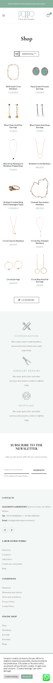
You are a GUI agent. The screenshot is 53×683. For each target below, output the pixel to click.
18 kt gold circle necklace (13, 87)
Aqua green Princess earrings (40, 87)
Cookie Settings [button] (11, 676)
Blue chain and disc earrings (13, 126)
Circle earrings (13, 279)
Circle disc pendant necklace (39, 242)
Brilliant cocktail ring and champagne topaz (13, 203)
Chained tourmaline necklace (40, 203)
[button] (48, 15)
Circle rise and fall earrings (39, 280)
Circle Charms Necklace (13, 241)
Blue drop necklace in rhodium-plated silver (13, 164)
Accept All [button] (27, 676)
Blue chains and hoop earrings (40, 126)
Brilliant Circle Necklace (39, 163)
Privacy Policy (22, 476)
